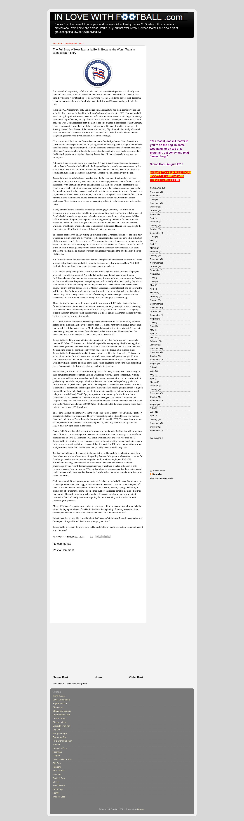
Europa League (60, 733)
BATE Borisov (59, 696)
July (152, 277)
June (152, 199)
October (153, 207)
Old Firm (57, 763)
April (152, 218)
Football (56, 744)
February (154, 222)
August (153, 214)
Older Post (136, 677)
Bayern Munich (60, 703)
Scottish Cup (59, 778)
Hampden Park (60, 748)
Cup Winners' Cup (61, 715)
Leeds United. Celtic (62, 759)
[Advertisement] (98, 649)
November (155, 192)
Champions (58, 707)
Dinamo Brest (59, 718)
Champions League (62, 711)
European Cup (59, 737)
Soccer (56, 782)
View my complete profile (161, 478)
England (57, 729)
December (155, 259)
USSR (56, 793)
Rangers (57, 767)
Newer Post (60, 677)
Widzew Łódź (59, 797)
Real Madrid (58, 770)
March (153, 248)
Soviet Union (59, 785)
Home (98, 677)
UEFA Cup (58, 789)
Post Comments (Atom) (76, 684)
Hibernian (57, 752)
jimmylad (157, 474)
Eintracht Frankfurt (61, 726)
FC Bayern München (62, 741)
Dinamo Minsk (59, 722)
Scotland (57, 774)
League (56, 755)
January (153, 225)
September (155, 196)
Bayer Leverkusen (61, 700)
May (152, 240)
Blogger (140, 809)
